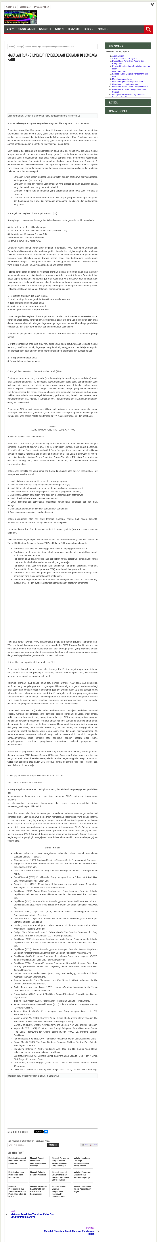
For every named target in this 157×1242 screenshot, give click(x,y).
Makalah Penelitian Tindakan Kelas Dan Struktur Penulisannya (30, 1216)
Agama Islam (118, 56)
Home (10, 29)
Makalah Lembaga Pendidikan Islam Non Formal (16, 1175)
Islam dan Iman (119, 71)
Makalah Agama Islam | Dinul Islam (127, 81)
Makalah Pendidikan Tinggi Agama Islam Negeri (82, 1189)
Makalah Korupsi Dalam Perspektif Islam (130, 87)
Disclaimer (25, 7)
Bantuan (101, 29)
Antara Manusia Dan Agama (124, 58)
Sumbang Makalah (26, 29)
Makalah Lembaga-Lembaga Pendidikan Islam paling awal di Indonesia (82, 1163)
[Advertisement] (53, 88)
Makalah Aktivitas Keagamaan (125, 84)
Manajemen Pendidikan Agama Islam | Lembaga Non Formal (129, 95)
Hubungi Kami (74, 29)
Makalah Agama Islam (122, 79)
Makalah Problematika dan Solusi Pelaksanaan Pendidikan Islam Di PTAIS (17, 1191)
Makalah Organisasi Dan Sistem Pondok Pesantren (17, 1160)
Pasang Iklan (45, 29)
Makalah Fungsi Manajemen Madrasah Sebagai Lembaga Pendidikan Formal (38, 1163)
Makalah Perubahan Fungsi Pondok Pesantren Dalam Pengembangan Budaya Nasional (60, 1163)
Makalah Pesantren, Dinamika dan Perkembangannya (82, 1175)
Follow (87, 29)
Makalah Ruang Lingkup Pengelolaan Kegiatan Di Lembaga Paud (52, 57)
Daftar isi (59, 29)
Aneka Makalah (77, 1233)
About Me (11, 7)
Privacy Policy (41, 7)
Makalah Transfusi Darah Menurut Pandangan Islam (75, 1216)
